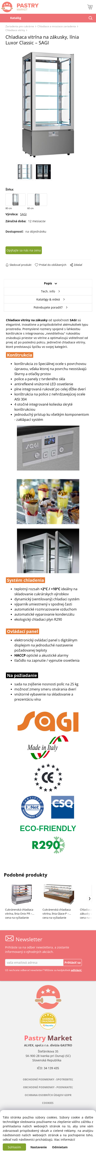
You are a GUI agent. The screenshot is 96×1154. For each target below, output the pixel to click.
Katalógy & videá (48, 299)
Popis (48, 283)
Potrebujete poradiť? (48, 307)
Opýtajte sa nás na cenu (24, 250)
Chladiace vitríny (15, 30)
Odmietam (60, 1147)
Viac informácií (64, 1140)
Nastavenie (38, 1147)
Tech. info (48, 291)
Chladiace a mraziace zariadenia (56, 26)
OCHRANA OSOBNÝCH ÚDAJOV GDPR (48, 1095)
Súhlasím (14, 1147)
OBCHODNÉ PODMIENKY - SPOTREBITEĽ (48, 1079)
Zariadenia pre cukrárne (19, 26)
